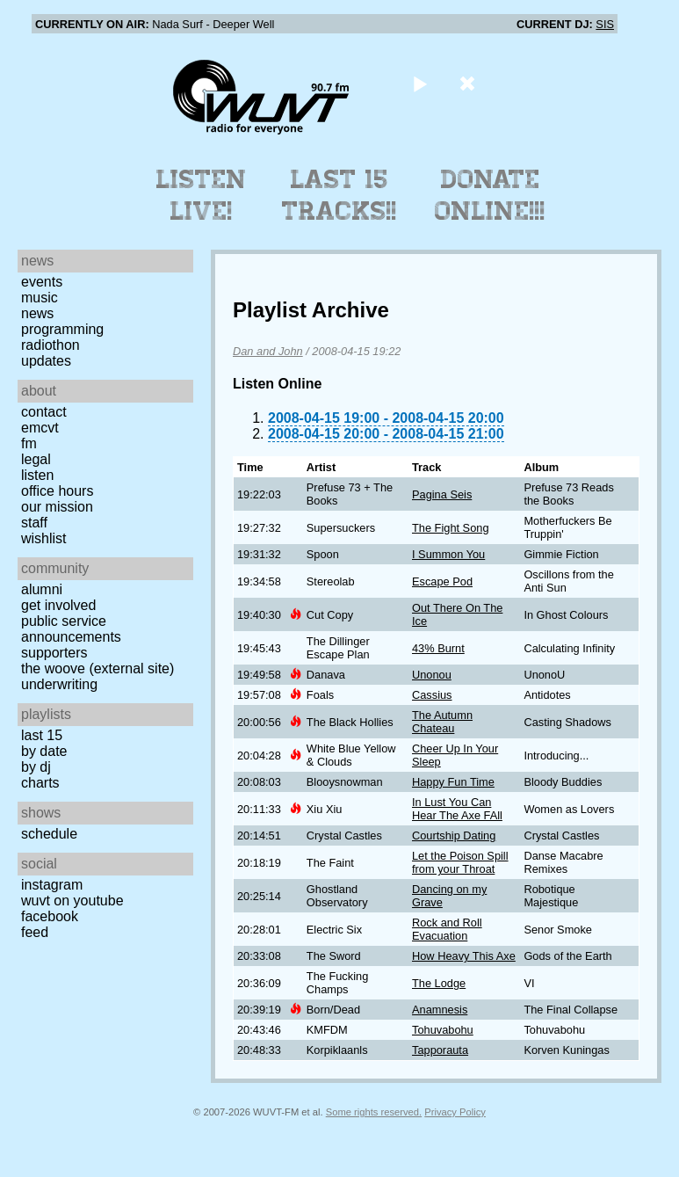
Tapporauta (440, 1050)
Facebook (49, 916)
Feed (34, 932)
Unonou (431, 674)
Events (41, 281)
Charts (40, 782)
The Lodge (439, 983)
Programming (62, 329)
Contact (44, 411)
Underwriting (59, 684)
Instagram (52, 884)
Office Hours (57, 490)
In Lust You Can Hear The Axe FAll (457, 809)
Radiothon (50, 345)
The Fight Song (450, 527)
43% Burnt (438, 648)
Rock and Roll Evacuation (447, 929)
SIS (605, 24)
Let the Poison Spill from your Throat (460, 862)
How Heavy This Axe (464, 956)
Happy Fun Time (453, 781)
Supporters (54, 652)
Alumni (41, 589)
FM (29, 443)
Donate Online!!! (490, 195)
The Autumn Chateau (442, 721)
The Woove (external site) (97, 668)
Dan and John (268, 351)
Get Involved (58, 605)
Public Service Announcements (71, 629)
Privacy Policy (455, 1112)
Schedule (49, 833)
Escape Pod (442, 581)
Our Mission (57, 506)
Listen (37, 475)
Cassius (432, 694)
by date (44, 751)
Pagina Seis (442, 494)
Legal (36, 459)
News (37, 313)
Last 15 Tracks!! (339, 195)
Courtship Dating (453, 835)
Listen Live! (201, 195)
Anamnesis (439, 1009)
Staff (34, 522)
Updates (46, 360)
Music (39, 297)
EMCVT (40, 427)
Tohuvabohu (442, 1029)
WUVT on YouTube (72, 900)
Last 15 (41, 735)
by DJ (36, 766)
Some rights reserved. (374, 1112)
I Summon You (448, 554)
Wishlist (44, 538)
